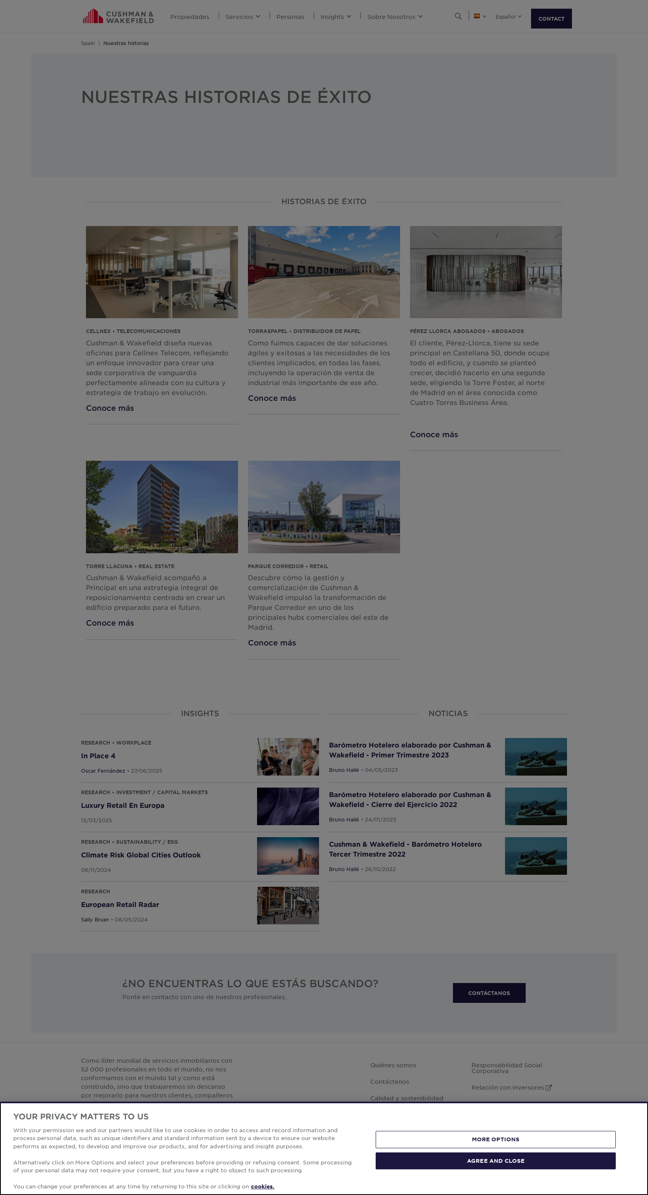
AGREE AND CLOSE (495, 1160)
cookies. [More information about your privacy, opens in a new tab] (262, 1186)
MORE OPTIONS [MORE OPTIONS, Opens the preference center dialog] (496, 1139)
